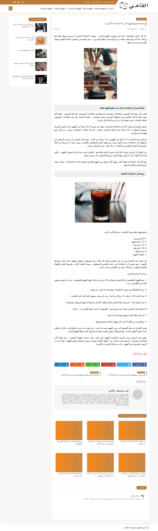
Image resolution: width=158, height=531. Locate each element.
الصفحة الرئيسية (109, 2)
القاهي (126, 528)
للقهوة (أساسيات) (74, 8)
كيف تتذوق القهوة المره (26, 50)
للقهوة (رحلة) (88, 8)
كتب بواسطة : (118, 390)
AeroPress (141, 19)
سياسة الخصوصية (96, 2)
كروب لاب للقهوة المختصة (104, 8)
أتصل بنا (86, 2)
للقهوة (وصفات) (46, 8)
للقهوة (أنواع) (60, 8)
